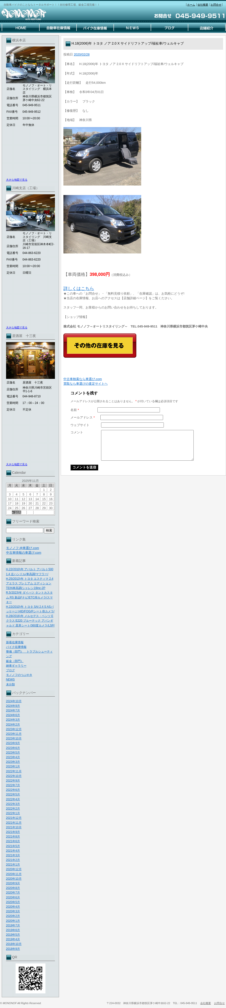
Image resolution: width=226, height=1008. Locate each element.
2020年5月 (13, 902)
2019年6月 (13, 930)
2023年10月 (14, 738)
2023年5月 (13, 752)
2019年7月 (13, 925)
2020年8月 (13, 888)
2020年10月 (14, 878)
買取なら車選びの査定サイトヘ (85, 383)
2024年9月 (13, 706)
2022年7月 (13, 785)
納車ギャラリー (16, 665)
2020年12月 (14, 869)
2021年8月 (13, 836)
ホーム (191, 4)
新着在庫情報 (15, 642)
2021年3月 (13, 855)
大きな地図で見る (16, 179)
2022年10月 (14, 776)
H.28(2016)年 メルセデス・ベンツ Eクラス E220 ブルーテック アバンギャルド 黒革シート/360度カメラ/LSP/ (30, 620)
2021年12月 (14, 818)
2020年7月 (13, 892)
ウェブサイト (79, 425)
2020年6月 (13, 897)
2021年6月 (13, 841)
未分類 (10, 684)
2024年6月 (13, 715)
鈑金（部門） (15, 661)
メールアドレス (82, 417)
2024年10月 (14, 701)
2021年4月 (13, 850)
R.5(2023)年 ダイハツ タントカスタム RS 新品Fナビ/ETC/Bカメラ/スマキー (29, 597)
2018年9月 (13, 949)
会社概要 (203, 4)
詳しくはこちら (78, 288)
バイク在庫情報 (16, 647)
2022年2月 (13, 808)
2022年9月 (13, 780)
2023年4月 (13, 757)
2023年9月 (13, 743)
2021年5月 (13, 846)
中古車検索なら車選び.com (82, 379)
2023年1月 (13, 766)
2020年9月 (13, 883)
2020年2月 (13, 916)
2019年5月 (13, 934)
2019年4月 (13, 939)
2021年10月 (14, 827)
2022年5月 (13, 794)
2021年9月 (13, 832)
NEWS (10, 679)
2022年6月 (13, 790)
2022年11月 (14, 771)
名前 (74, 410)
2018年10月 (14, 944)
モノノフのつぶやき (19, 675)
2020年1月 (13, 921)
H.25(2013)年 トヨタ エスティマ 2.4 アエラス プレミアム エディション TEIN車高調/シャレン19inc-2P (29, 583)
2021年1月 (13, 864)
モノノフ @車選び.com (22, 548)
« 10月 (16, 512)
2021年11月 (14, 822)
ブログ (10, 670)
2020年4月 (13, 906)
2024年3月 (13, 719)
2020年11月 (14, 874)
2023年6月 (13, 748)
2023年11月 (14, 734)
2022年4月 (13, 799)
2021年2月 (13, 860)
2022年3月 (13, 804)
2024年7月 (13, 710)
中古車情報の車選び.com (23, 552)
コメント (76, 432)
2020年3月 (13, 911)
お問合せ (216, 4)
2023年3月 (13, 762)
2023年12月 (14, 729)
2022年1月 (13, 813)
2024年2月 (13, 724)
